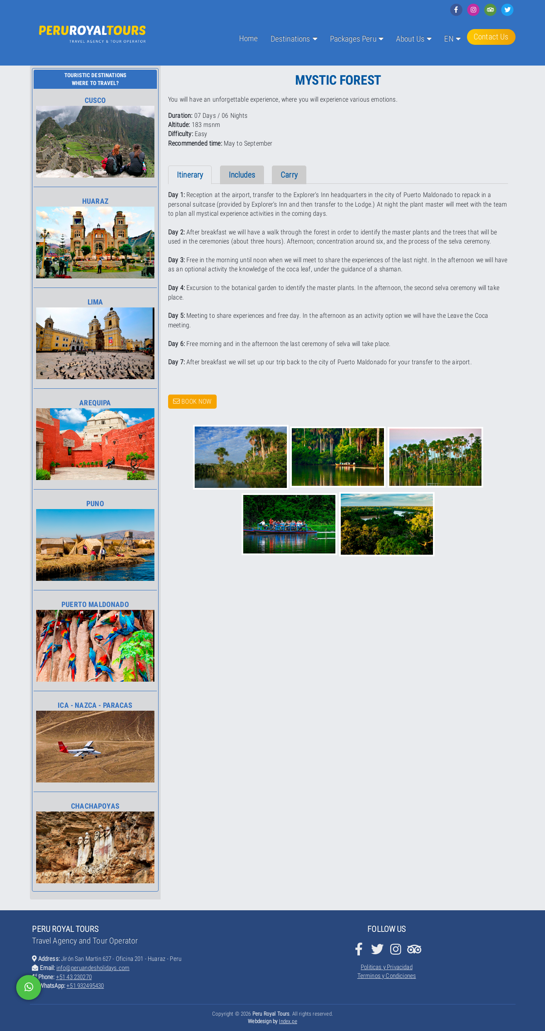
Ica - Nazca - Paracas (95, 741)
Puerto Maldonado (95, 641)
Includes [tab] (242, 175)
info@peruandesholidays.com (93, 968)
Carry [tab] (289, 175)
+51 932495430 (85, 986)
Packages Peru (353, 39)
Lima (95, 338)
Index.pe (288, 1021)
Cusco (95, 137)
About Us (410, 39)
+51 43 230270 (74, 977)
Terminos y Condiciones (386, 976)
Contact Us (491, 36)
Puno (95, 540)
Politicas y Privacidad (387, 967)
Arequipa (95, 439)
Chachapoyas (95, 842)
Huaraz (95, 237)
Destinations (290, 39)
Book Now (192, 401)
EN (448, 39)
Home (248, 38)
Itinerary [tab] (190, 175)
